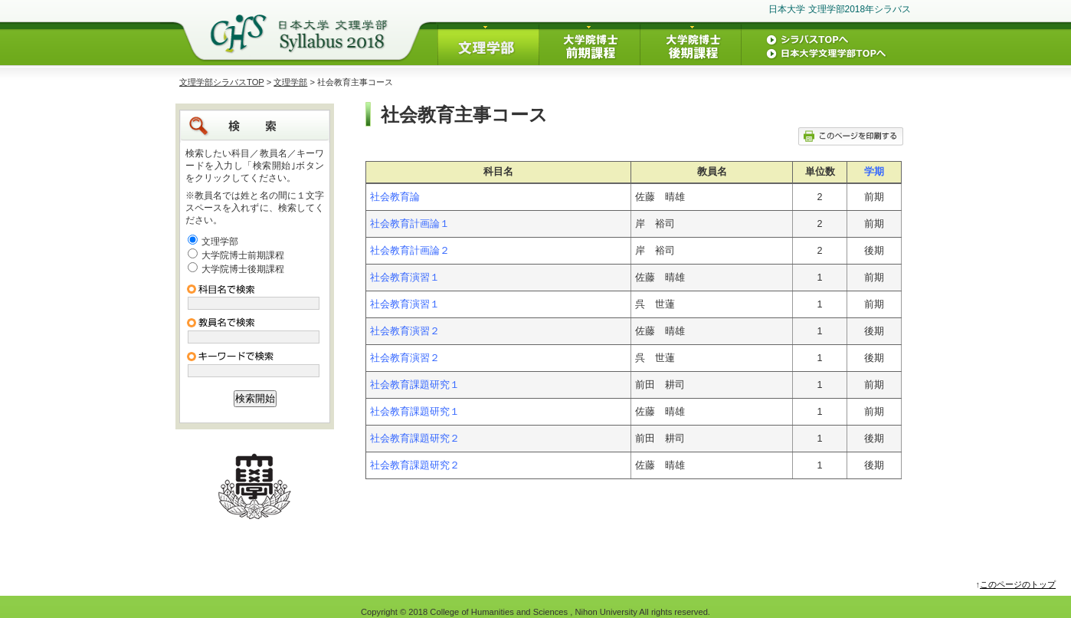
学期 (874, 171)
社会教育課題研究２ (415, 438)
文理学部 (290, 82)
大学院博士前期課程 (242, 255)
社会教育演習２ (405, 331)
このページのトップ (1018, 584)
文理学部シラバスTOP (221, 82)
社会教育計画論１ (410, 224)
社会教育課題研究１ (415, 385)
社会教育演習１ (405, 277)
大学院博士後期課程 (242, 269)
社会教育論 (395, 197)
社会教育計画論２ (410, 250)
